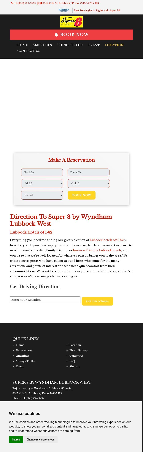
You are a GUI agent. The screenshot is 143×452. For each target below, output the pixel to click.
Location (114, 45)
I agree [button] (16, 439)
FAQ (72, 361)
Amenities (42, 45)
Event (94, 45)
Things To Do (70, 45)
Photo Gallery (78, 350)
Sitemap (74, 366)
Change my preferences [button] (40, 439)
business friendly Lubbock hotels (97, 250)
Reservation (24, 350)
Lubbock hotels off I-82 (107, 240)
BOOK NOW (74, 34)
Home (22, 45)
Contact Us (28, 51)
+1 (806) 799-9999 (25, 3)
